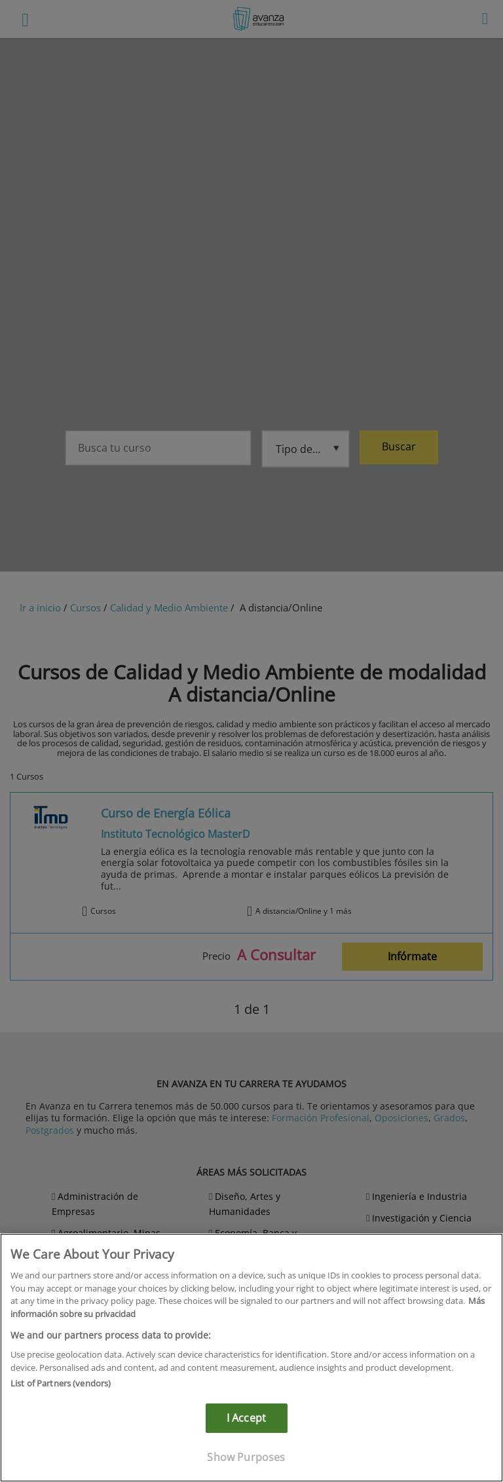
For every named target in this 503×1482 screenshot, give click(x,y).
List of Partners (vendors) (60, 1383)
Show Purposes (246, 1457)
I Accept (246, 1418)
